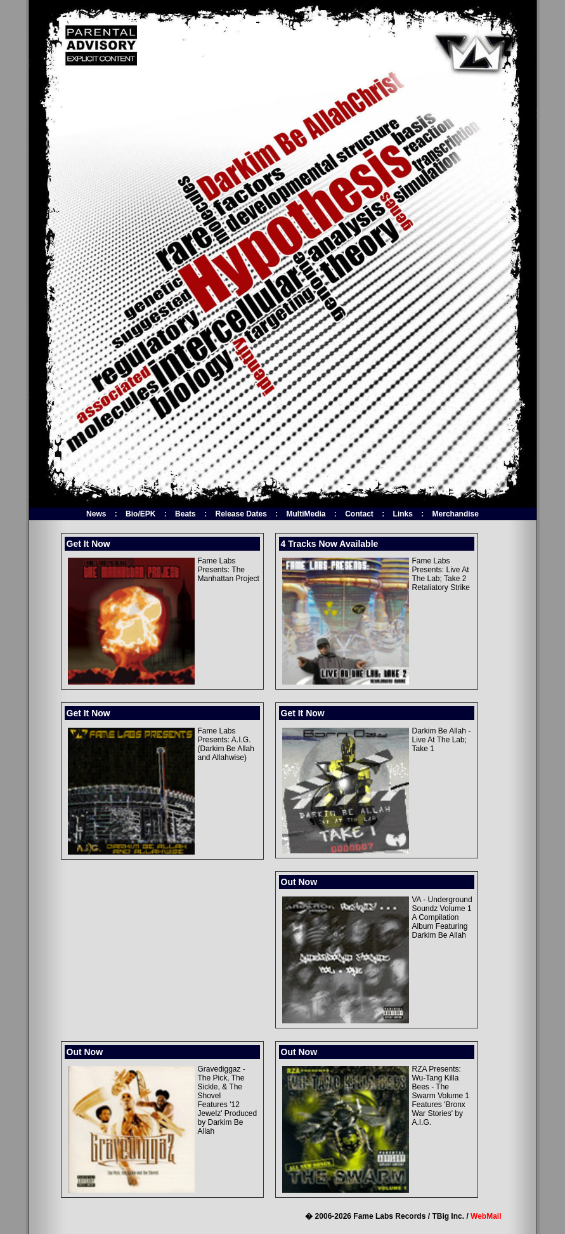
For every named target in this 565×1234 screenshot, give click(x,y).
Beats (185, 513)
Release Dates (240, 513)
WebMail (486, 1216)
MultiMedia (306, 513)
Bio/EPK (140, 513)
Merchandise (455, 513)
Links (403, 513)
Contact (359, 513)
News (96, 513)
